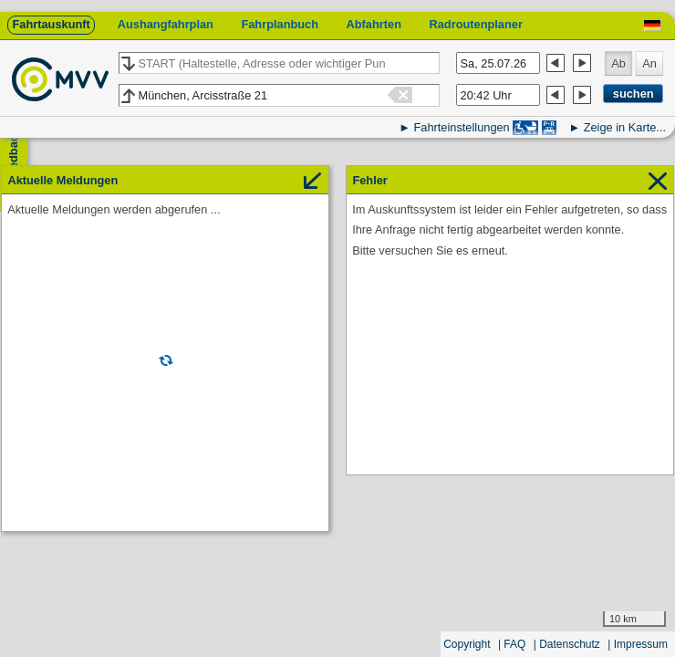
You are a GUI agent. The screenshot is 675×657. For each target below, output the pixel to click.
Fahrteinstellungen (461, 127)
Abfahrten (374, 24)
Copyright (466, 644)
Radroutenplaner (475, 24)
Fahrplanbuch (279, 24)
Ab (618, 63)
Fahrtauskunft (50, 24)
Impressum (641, 644)
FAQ (514, 644)
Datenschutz (569, 644)
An (649, 63)
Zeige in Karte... (625, 127)
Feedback (13, 155)
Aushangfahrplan (165, 24)
